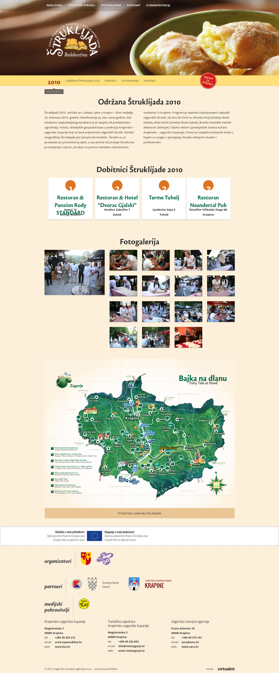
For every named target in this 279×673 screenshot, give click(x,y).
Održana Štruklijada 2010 (83, 80)
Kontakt (134, 5)
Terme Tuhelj (164, 196)
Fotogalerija (130, 80)
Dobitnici (111, 80)
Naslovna (55, 5)
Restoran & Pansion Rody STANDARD (70, 203)
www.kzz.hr (63, 646)
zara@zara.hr (190, 642)
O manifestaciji (158, 5)
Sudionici (150, 80)
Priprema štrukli (81, 5)
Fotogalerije (111, 5)
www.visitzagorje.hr (131, 650)
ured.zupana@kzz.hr (68, 642)
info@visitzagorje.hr (131, 646)
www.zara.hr (190, 646)
